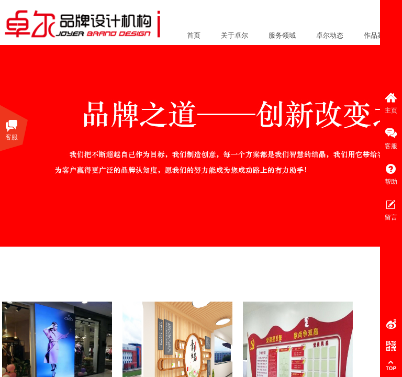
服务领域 (282, 35)
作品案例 (377, 35)
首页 (193, 35)
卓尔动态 (329, 35)
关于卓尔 (234, 35)
